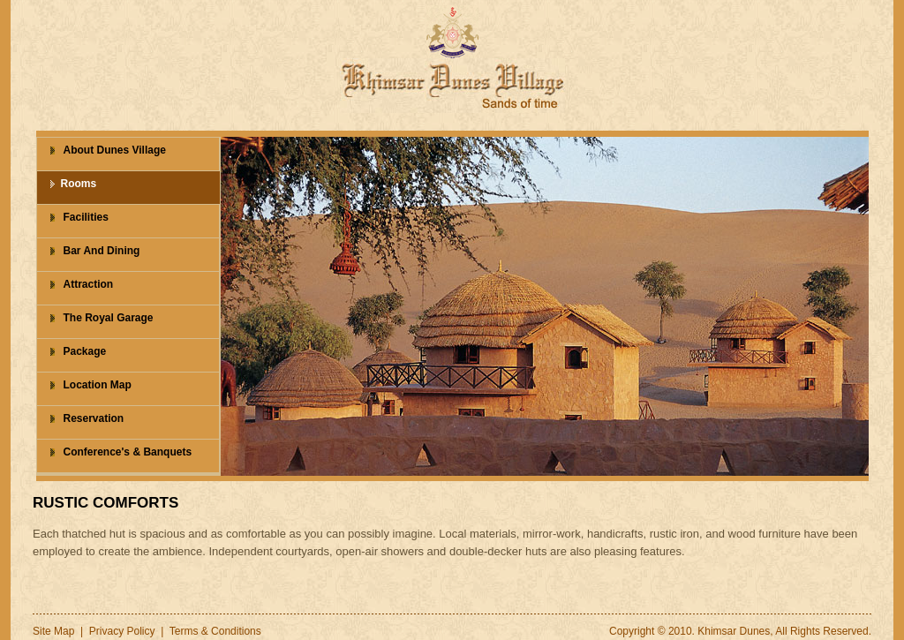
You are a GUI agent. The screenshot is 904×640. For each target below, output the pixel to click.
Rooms (79, 183)
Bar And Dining (102, 251)
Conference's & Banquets (128, 452)
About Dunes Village (115, 150)
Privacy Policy (122, 631)
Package (85, 351)
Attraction (89, 284)
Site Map (53, 631)
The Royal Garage (109, 318)
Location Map (98, 385)
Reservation (94, 418)
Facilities (86, 217)
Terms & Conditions (215, 631)
